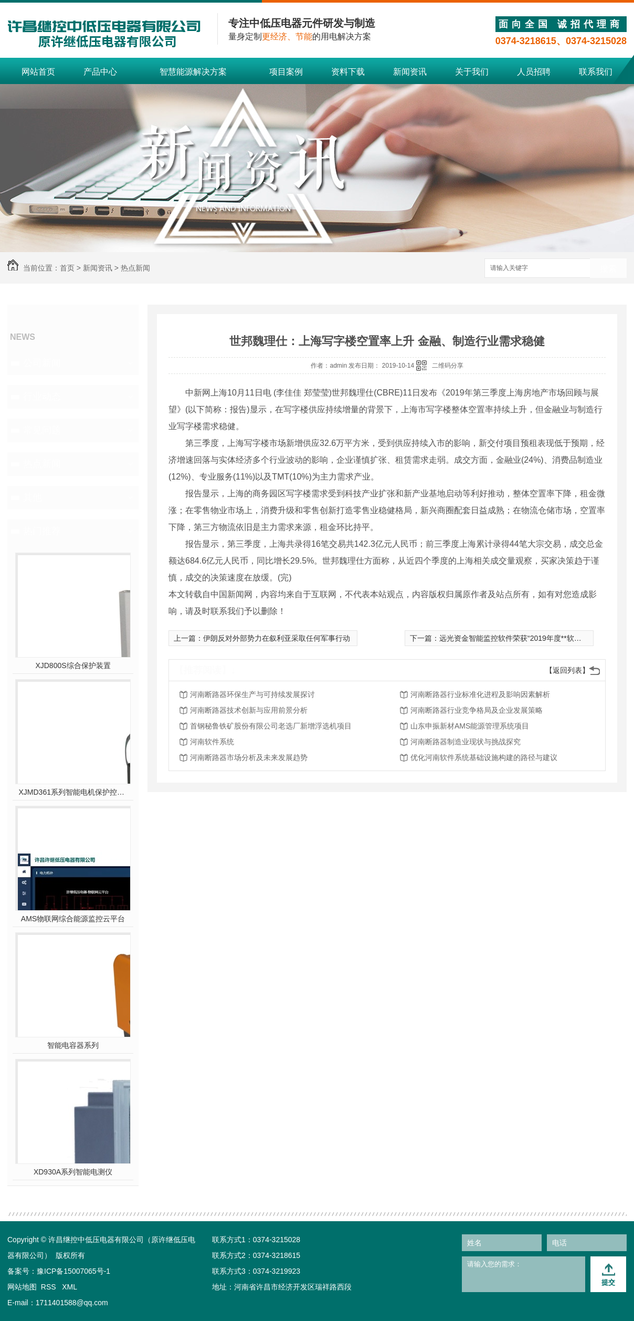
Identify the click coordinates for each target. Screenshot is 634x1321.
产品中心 (100, 71)
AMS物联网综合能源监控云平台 (73, 918)
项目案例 (286, 71)
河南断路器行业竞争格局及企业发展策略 (476, 710)
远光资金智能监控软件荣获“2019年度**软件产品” (518, 638)
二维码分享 (447, 365)
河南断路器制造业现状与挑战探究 (465, 741)
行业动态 (42, 396)
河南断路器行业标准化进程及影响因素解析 (480, 694)
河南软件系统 (212, 741)
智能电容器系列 (73, 1045)
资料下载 (348, 71)
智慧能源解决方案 (193, 71)
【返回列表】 (567, 670)
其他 (32, 497)
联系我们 (595, 71)
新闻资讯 (410, 71)
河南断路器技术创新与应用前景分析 (249, 710)
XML (69, 1287)
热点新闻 (135, 268)
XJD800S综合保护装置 (72, 665)
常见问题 (42, 430)
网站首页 (38, 71)
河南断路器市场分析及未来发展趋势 (249, 757)
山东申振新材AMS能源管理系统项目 (469, 726)
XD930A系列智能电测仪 (73, 1172)
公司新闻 (42, 363)
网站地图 (22, 1287)
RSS (49, 1287)
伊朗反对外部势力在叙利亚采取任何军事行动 (276, 638)
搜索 (608, 268)
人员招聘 (534, 71)
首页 (67, 268)
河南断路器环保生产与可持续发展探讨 (252, 694)
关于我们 (472, 71)
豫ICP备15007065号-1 (73, 1271)
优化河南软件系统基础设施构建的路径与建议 (483, 757)
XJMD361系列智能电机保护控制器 (73, 792)
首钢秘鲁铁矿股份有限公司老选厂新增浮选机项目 (271, 726)
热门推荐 (42, 531)
